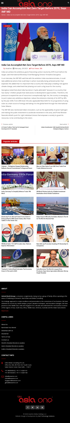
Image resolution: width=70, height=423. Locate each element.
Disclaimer (5, 334)
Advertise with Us (7, 331)
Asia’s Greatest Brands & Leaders (12, 346)
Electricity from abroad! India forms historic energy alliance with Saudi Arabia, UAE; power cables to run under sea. (16, 218)
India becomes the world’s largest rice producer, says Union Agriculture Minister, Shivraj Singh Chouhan (52, 271)
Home (3, 15)
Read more (4, 311)
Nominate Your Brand (8, 328)
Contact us (5, 340)
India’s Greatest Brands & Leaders (12, 349)
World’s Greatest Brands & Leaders (13, 343)
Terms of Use (5, 337)
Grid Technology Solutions (46, 416)
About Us (4, 324)
